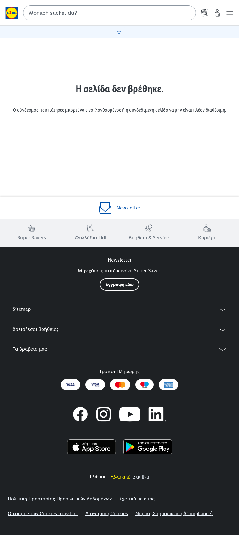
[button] (230, 13)
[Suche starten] (188, 13)
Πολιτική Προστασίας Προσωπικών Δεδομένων (60, 499)
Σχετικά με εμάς (137, 499)
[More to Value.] (121, 477)
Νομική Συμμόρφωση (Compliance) (174, 513)
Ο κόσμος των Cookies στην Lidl (43, 513)
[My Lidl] (217, 13)
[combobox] (109, 12)
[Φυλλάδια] (204, 13)
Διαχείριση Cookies (106, 513)
